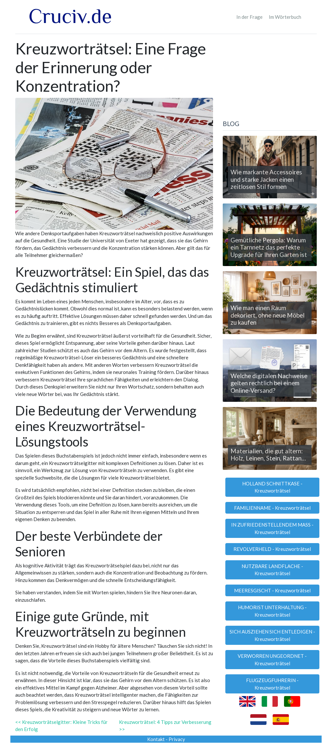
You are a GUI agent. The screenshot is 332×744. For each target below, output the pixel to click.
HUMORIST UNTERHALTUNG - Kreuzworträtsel (272, 611)
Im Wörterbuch (285, 17)
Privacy (177, 739)
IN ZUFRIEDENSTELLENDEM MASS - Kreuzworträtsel (272, 528)
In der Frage (249, 17)
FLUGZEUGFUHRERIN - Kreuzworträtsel (272, 684)
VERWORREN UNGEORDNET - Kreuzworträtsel (272, 659)
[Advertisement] (270, 79)
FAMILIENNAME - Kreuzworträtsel (272, 508)
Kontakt (156, 739)
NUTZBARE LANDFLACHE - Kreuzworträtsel (272, 569)
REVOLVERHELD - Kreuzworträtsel (272, 549)
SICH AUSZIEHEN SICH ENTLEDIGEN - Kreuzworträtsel (272, 635)
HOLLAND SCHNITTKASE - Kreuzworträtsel (272, 487)
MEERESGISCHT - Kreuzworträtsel (272, 590)
